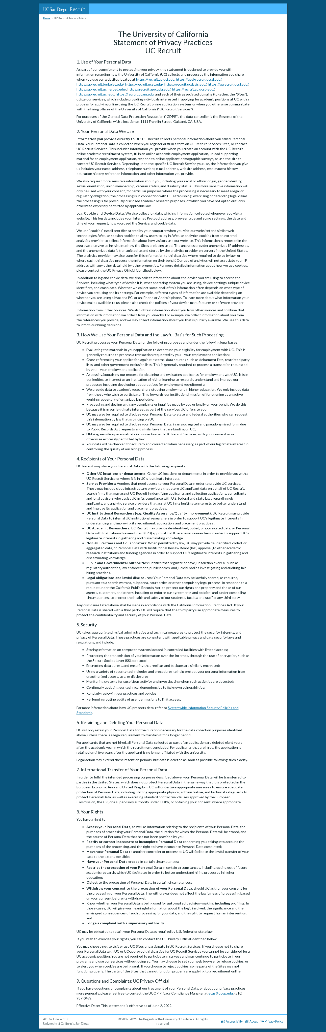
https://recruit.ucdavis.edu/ (185, 84)
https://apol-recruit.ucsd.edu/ (199, 79)
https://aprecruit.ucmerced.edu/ (101, 89)
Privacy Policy (271, 1021)
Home (46, 18)
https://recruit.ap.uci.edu (155, 79)
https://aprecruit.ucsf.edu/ (228, 84)
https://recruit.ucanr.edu (135, 94)
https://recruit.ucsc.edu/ (144, 84)
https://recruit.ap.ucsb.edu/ (193, 89)
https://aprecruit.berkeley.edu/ (100, 84)
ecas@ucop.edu (220, 993)
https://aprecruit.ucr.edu (95, 94)
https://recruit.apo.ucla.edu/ (149, 89)
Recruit (64, 8)
